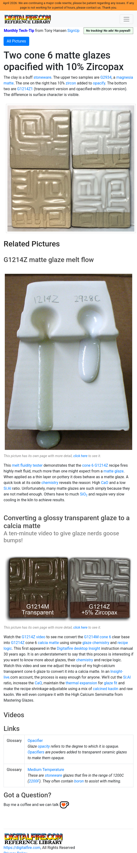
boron (79, 781)
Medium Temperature (46, 769)
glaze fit (110, 683)
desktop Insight (87, 648)
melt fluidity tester (27, 465)
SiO (83, 494)
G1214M (91, 637)
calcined (100, 688)
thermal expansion (81, 683)
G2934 (106, 77)
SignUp (73, 30)
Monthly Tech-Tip (19, 30)
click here (80, 456)
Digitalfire (65, 648)
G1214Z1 (25, 89)
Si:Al (7, 488)
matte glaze (113, 471)
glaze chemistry (95, 642)
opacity (44, 746)
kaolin (113, 688)
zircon (71, 83)
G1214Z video (34, 637)
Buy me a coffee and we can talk (31, 804)
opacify (99, 83)
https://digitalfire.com (22, 847)
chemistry (49, 482)
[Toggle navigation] (126, 19)
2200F (34, 781)
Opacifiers (36, 752)
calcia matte (48, 642)
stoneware (42, 77)
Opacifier (35, 740)
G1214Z (101, 465)
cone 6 (88, 465)
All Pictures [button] (16, 41)
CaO (104, 482)
